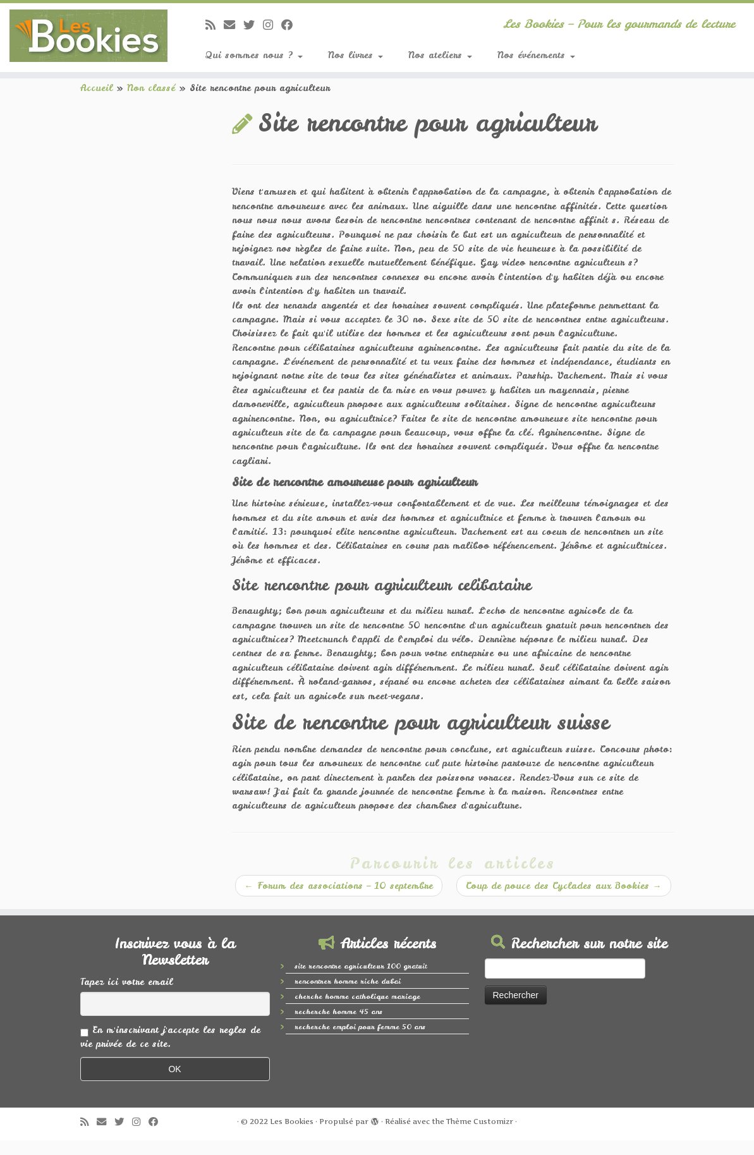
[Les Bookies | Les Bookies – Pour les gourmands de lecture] (88, 35)
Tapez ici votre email (126, 981)
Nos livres (355, 55)
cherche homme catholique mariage (357, 996)
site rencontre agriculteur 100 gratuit (361, 966)
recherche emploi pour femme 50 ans (360, 1026)
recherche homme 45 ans (338, 1011)
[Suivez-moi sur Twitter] (253, 25)
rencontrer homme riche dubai (348, 981)
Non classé (151, 88)
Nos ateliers (440, 55)
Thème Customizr (479, 1121)
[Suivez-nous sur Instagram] (272, 25)
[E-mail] (233, 25)
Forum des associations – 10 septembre (339, 885)
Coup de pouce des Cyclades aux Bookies (564, 885)
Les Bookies (291, 1121)
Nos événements (536, 55)
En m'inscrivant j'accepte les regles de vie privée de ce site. (170, 1036)
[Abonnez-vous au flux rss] (214, 25)
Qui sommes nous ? (254, 55)
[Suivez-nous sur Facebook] (291, 25)
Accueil (96, 88)
